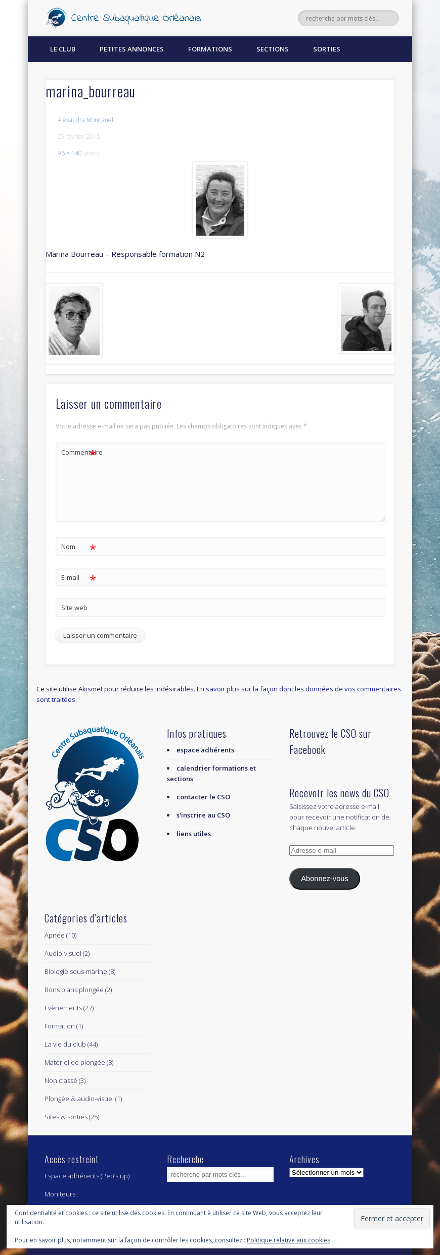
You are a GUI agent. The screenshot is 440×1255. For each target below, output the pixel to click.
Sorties (326, 48)
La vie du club (65, 1044)
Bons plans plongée (74, 989)
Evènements (63, 1007)
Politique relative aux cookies (288, 1240)
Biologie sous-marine (76, 971)
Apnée (55, 935)
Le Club (62, 48)
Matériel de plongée (75, 1062)
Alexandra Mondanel (85, 120)
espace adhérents (205, 749)
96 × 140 (70, 153)
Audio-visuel (63, 953)
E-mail (78, 577)
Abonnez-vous (324, 879)
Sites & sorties (66, 1116)
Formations (210, 48)
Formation (60, 1025)
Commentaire (79, 452)
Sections (272, 48)
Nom (78, 547)
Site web (74, 607)
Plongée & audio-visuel (79, 1098)
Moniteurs (60, 1193)
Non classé (61, 1080)
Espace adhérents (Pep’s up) (87, 1175)
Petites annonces (132, 48)
